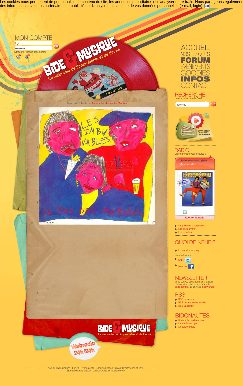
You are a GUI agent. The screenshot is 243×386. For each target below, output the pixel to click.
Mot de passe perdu (36, 52)
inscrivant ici (208, 287)
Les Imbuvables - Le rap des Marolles (107, 103)
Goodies (100, 368)
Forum (75, 368)
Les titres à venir (186, 229)
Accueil (51, 368)
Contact (117, 368)
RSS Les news (186, 299)
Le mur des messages (189, 250)
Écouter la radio (194, 217)
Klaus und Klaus (187, 164)
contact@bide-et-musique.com (109, 370)
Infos (109, 368)
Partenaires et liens (133, 368)
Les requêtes (185, 232)
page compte (181, 287)
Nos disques (63, 368)
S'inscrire (19, 52)
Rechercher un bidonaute (191, 320)
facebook (186, 266)
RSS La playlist (186, 306)
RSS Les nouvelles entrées (192, 302)
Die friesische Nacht (189, 160)
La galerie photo (186, 326)
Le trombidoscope (187, 323)
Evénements (87, 368)
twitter (184, 260)
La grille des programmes (191, 225)
